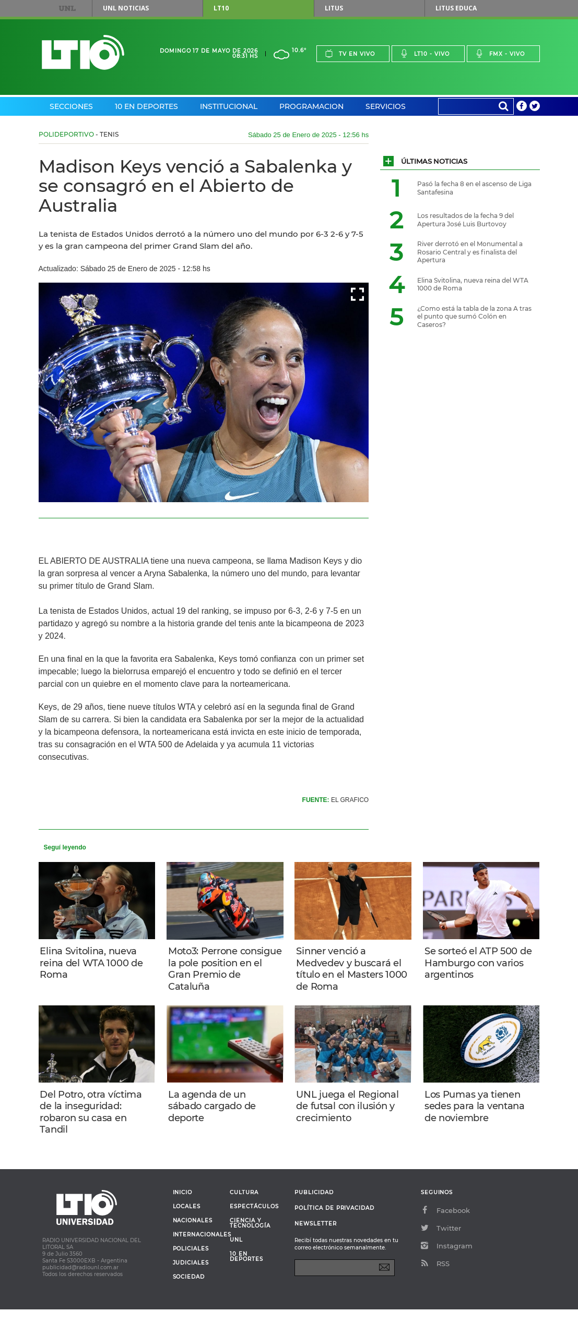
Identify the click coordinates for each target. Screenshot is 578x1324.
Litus (334, 8)
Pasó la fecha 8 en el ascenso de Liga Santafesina (474, 188)
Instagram (447, 1260)
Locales (187, 1221)
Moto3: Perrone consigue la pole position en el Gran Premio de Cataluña (218, 971)
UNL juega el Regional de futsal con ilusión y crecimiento (351, 1115)
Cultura (244, 1207)
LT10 (221, 8)
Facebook (445, 1225)
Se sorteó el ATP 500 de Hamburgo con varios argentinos (474, 965)
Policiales (191, 1263)
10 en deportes (246, 1271)
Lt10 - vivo (425, 53)
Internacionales (197, 1249)
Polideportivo (66, 134)
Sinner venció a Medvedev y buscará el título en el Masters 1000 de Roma (352, 971)
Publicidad (313, 1207)
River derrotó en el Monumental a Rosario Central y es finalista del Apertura (470, 252)
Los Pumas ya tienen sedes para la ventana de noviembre (478, 1115)
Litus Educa (456, 8)
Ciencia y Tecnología (250, 1238)
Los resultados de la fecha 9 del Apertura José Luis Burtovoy (465, 220)
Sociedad (189, 1291)
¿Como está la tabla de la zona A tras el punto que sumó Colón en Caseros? (474, 317)
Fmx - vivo (500, 53)
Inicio (183, 1207)
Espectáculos (254, 1221)
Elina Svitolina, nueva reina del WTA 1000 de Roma (95, 965)
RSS (435, 1278)
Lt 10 (83, 52)
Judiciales (191, 1277)
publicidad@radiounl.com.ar (80, 1282)
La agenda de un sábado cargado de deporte (215, 1115)
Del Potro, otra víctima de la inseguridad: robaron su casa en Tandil (95, 1121)
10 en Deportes (146, 106)
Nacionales (193, 1235)
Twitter (441, 1242)
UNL (66, 8)
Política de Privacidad (334, 1222)
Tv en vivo (350, 53)
